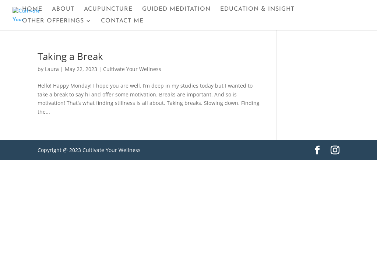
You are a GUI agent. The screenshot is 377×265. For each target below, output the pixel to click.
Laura (52, 69)
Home (32, 9)
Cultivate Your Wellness (132, 69)
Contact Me (122, 21)
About (63, 9)
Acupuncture (108, 9)
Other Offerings (53, 21)
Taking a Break (70, 56)
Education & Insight (257, 9)
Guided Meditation (176, 9)
